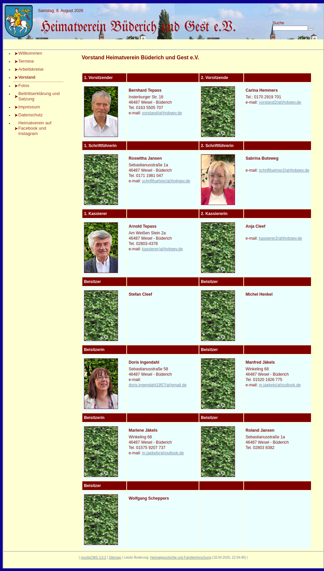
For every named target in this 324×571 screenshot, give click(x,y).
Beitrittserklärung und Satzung (39, 96)
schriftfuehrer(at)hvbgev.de (166, 181)
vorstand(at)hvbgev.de (162, 113)
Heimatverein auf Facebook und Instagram (34, 128)
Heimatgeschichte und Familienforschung (180, 557)
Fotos (23, 85)
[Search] (290, 28)
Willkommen (30, 53)
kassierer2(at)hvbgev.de (280, 238)
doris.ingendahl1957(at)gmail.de (158, 385)
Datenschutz (30, 114)
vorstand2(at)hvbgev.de (280, 102)
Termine (26, 61)
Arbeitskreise (31, 69)
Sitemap (115, 557)
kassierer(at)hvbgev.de (162, 249)
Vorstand (26, 77)
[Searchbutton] (310, 29)
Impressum (29, 106)
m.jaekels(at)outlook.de (280, 385)
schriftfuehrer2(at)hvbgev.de (284, 170)
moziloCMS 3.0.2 (93, 557)
